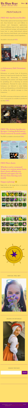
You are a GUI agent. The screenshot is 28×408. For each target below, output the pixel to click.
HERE (7, 101)
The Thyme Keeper (17, 404)
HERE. (16, 40)
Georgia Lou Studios (17, 405)
